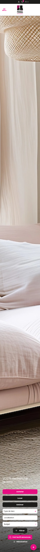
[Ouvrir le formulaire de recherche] (20, 530)
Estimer (20, 504)
